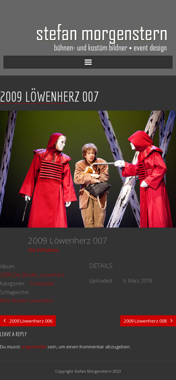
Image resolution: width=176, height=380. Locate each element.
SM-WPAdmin (43, 250)
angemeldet (33, 346)
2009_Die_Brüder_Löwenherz (32, 274)
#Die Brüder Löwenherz (26, 300)
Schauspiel (42, 283)
